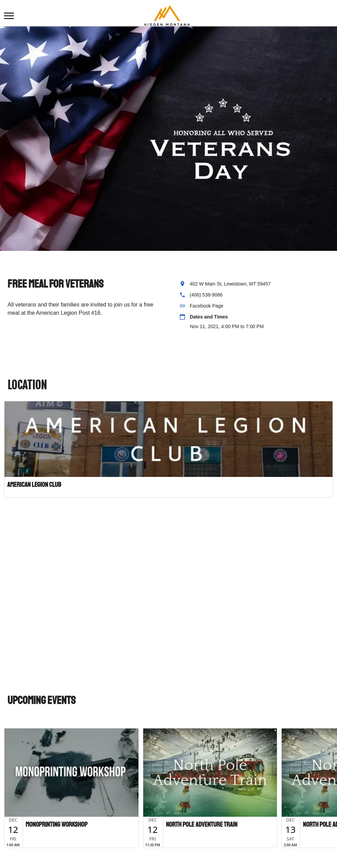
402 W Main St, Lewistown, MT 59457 (230, 284)
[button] (8, 15)
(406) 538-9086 (206, 295)
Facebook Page (206, 306)
